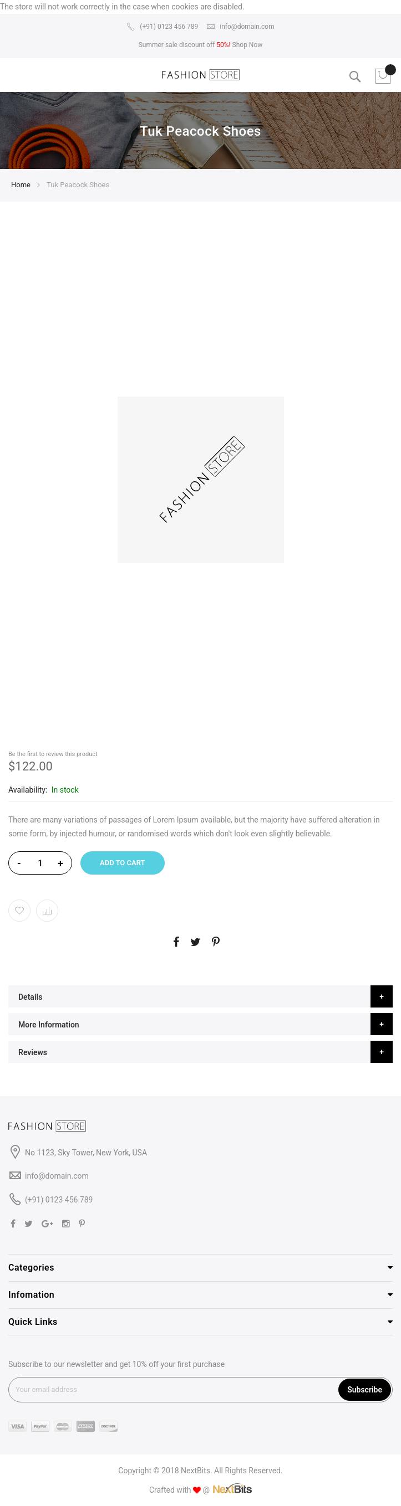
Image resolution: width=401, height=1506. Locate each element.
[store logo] (201, 74)
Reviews (32, 1052)
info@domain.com (240, 26)
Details (30, 997)
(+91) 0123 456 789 (162, 26)
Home (21, 185)
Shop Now (247, 45)
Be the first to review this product (53, 754)
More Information (48, 1024)
